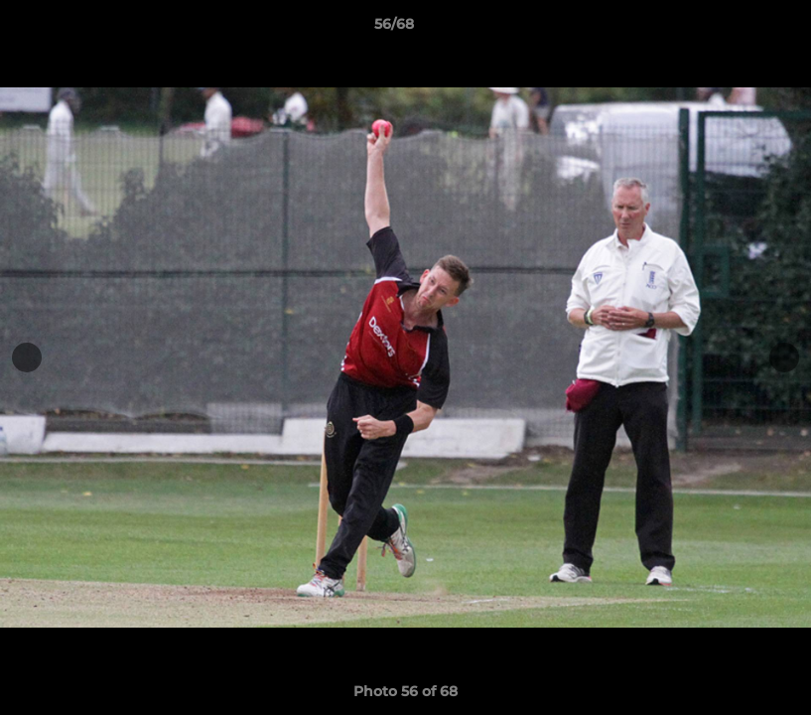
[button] (728, 29)
